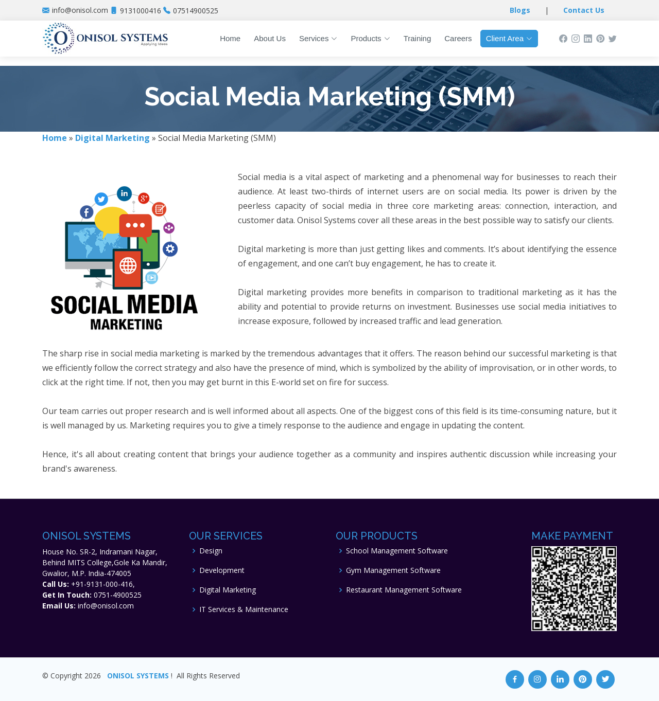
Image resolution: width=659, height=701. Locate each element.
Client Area (509, 38)
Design (210, 550)
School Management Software (397, 550)
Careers (458, 38)
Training (417, 38)
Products (370, 38)
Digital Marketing (227, 590)
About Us (270, 38)
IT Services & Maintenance (243, 609)
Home (230, 38)
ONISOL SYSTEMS (138, 675)
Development (222, 570)
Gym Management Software (393, 570)
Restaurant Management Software (404, 590)
